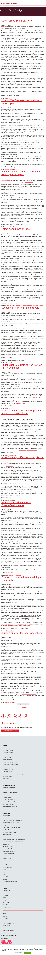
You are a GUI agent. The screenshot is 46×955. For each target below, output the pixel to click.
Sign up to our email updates (10, 730)
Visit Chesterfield (7, 890)
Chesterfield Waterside (8, 818)
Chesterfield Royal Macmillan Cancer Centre (14, 839)
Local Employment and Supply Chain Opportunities (15, 774)
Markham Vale (6, 830)
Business (8, 98)
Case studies (6, 778)
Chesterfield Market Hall (9, 856)
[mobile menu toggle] (44, 3)
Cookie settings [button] (18, 952)
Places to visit (6, 907)
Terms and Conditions (8, 930)
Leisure (4, 872)
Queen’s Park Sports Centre (9, 846)
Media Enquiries (7, 797)
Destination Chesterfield (9, 3)
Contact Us (5, 918)
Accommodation (7, 893)
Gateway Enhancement (8, 853)
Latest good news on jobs (15, 229)
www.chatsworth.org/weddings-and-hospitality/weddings (15, 625)
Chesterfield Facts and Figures (10, 764)
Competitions (6, 904)
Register (5, 921)
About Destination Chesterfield (10, 790)
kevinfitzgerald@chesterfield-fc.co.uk (28, 450)
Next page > (24, 707)
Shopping (5, 895)
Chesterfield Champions (9, 799)
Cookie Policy (6, 928)
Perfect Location (7, 757)
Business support (7, 767)
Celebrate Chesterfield (26, 305)
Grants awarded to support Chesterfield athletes (16, 504)
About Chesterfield (10, 169)
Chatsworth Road (7, 858)
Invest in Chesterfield (8, 755)
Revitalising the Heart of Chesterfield (12, 827)
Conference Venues (7, 776)
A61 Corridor (6, 844)
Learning (5, 869)
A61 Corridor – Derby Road (9, 851)
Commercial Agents (8, 752)
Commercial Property (8, 750)
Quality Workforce (7, 759)
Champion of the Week (8, 804)
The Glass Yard (6, 837)
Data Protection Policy (8, 923)
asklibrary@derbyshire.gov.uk (29, 694)
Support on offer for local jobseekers (21, 633)
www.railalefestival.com (19, 403)
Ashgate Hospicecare (6, 180)
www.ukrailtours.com (37, 397)
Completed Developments (9, 832)
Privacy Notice (6, 925)
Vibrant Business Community (10, 762)
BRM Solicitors (9, 466)
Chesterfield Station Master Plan (11, 822)
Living (4, 874)
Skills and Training (7, 771)
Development (14, 362)
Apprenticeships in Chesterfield (10, 881)
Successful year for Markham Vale (20, 307)
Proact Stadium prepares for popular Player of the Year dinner (21, 412)
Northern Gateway (7, 834)
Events (4, 897)
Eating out (5, 900)
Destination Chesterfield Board (10, 792)
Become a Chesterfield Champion (11, 802)
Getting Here (6, 902)
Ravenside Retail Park (8, 849)
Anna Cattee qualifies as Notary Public (22, 457)
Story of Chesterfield (8, 877)
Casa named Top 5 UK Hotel (16, 20)
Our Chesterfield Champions (10, 806)
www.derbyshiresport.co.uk (36, 570)
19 (28, 704)
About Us (5, 916)
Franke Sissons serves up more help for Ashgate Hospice (21, 173)
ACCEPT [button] (27, 952)
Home (4, 913)
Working (5, 879)
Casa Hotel (4, 26)
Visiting (8, 408)
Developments (6, 815)
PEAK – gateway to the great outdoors (12, 820)
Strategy (5, 794)
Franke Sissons (29, 182)
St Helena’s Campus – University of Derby (13, 841)
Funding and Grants (8, 769)
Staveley (5, 825)
